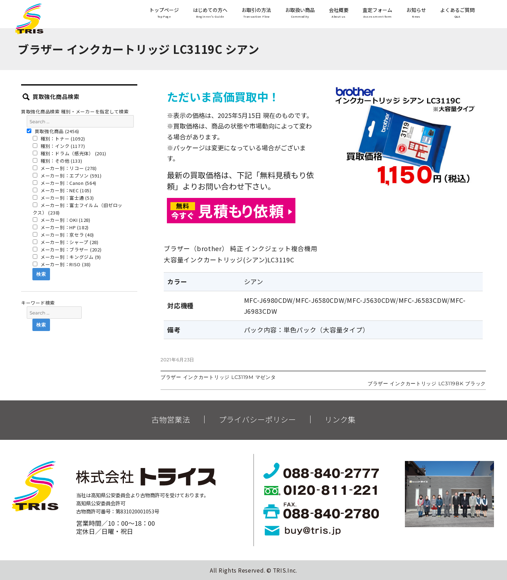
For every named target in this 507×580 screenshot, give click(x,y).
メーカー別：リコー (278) (65, 168)
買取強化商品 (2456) (53, 131)
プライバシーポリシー (257, 419)
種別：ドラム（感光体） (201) (70, 153)
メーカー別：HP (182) (61, 227)
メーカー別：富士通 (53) (63, 197)
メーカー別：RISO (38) (62, 264)
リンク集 (340, 419)
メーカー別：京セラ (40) (63, 234)
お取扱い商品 (300, 13)
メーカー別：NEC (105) (62, 190)
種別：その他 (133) (57, 160)
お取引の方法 (256, 13)
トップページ (164, 13)
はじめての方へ (210, 13)
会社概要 (339, 13)
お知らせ (416, 13)
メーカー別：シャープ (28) (66, 242)
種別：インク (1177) (59, 146)
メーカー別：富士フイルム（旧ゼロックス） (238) (78, 209)
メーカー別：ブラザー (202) (67, 249)
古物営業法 (170, 419)
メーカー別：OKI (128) (61, 220)
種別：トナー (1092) (59, 138)
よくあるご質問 (457, 13)
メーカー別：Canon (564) (65, 183)
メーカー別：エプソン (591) (67, 175)
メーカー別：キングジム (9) (67, 257)
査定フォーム (377, 13)
